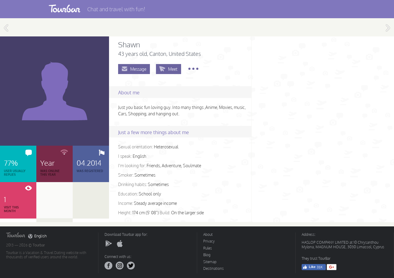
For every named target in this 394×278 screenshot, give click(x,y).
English (37, 236)
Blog (206, 255)
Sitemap (210, 261)
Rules (207, 248)
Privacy (209, 241)
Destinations (213, 268)
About (208, 234)
